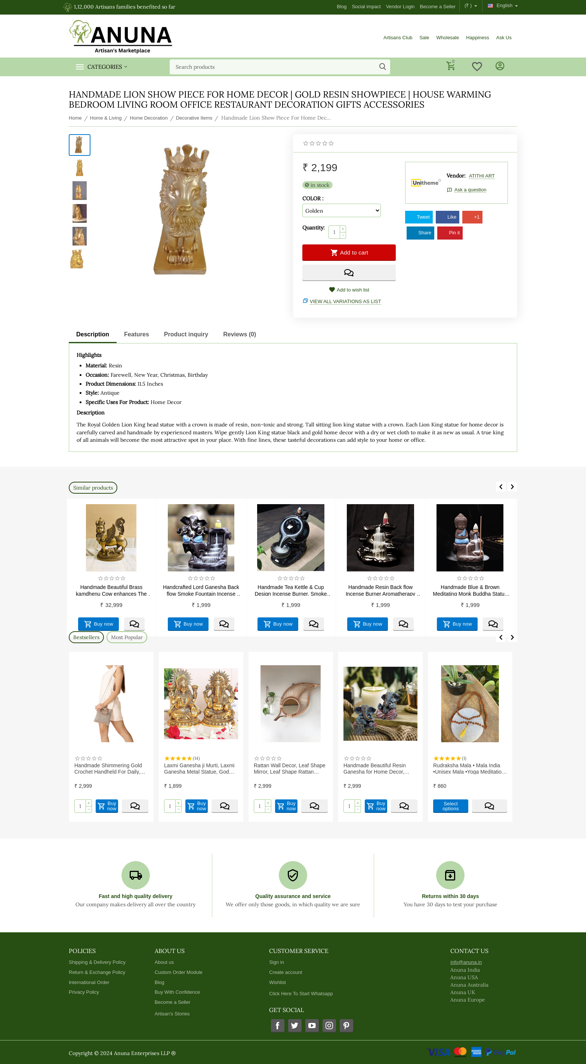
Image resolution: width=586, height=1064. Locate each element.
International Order (89, 982)
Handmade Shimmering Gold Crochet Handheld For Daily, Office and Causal (195, 768)
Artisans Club (397, 37)
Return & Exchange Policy (97, 972)
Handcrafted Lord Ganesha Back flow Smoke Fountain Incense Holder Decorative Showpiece (271, 590)
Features (136, 334)
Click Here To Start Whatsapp (301, 993)
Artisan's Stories (172, 1014)
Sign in (276, 962)
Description (92, 334)
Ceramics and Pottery (92, 587)
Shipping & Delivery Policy (97, 962)
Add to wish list (349, 290)
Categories (104, 67)
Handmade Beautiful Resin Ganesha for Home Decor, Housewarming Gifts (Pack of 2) (468, 768)
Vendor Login (400, 6)
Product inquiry (186, 334)
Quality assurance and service (293, 896)
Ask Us (504, 37)
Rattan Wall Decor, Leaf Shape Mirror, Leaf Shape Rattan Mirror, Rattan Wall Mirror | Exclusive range (377, 768)
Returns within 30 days (450, 896)
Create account (285, 972)
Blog (341, 6)
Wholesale (447, 37)
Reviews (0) (239, 334)
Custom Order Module (179, 972)
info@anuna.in (466, 962)
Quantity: (313, 227)
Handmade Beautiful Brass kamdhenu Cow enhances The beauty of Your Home (182, 590)
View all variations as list (345, 301)
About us (164, 962)
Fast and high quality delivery (135, 896)
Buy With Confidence (177, 992)
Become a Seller (438, 6)
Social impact (366, 6)
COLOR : (313, 198)
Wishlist (277, 982)
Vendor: (456, 175)
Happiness (477, 37)
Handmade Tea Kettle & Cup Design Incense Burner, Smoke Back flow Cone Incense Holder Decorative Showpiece (361, 590)
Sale (424, 37)
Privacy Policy (84, 992)
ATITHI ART (482, 176)
